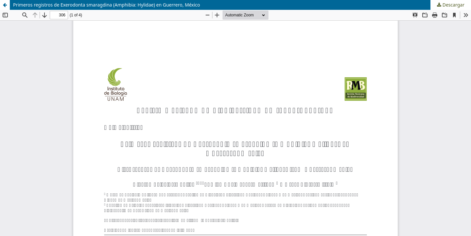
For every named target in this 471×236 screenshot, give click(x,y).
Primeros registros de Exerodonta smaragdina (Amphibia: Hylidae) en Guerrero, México (106, 5)
